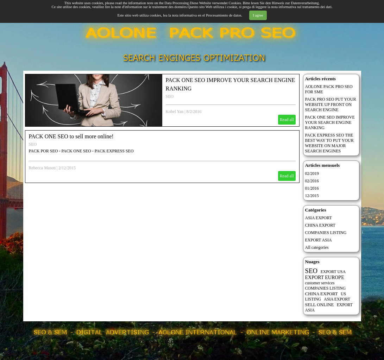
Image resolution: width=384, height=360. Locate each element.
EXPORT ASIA (318, 240)
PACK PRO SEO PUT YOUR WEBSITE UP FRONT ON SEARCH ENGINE (330, 104)
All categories (317, 247)
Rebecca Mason (42, 167)
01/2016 (312, 188)
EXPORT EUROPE (324, 277)
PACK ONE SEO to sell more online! (71, 136)
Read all (287, 119)
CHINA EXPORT (320, 225)
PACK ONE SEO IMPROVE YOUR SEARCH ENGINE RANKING (330, 122)
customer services (320, 283)
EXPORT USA (333, 272)
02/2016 (312, 180)
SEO (170, 96)
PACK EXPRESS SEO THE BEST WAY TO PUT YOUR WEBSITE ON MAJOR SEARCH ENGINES (329, 143)
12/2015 (312, 195)
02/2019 (312, 173)
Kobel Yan (175, 111)
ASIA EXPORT (318, 217)
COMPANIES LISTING (326, 232)
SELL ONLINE (319, 304)
